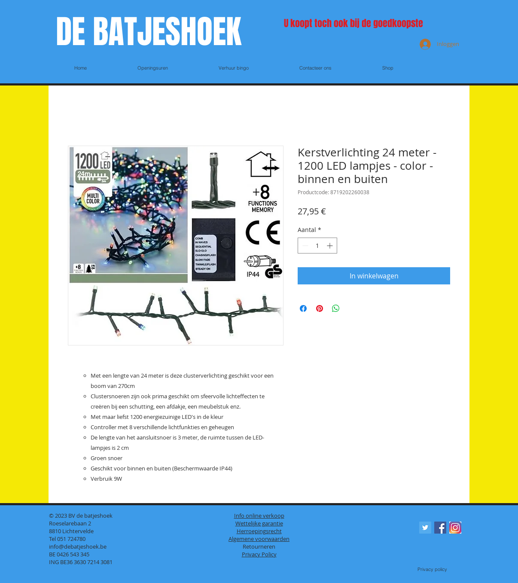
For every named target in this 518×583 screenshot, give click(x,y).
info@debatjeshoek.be (78, 546)
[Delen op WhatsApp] (336, 308)
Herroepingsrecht (259, 531)
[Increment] (330, 245)
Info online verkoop (259, 515)
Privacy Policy (259, 554)
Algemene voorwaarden (259, 539)
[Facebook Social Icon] (440, 528)
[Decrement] (304, 245)
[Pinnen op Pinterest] (319, 308)
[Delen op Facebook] (303, 308)
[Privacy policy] (432, 570)
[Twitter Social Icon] (425, 528)
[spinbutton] (317, 245)
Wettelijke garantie (259, 523)
